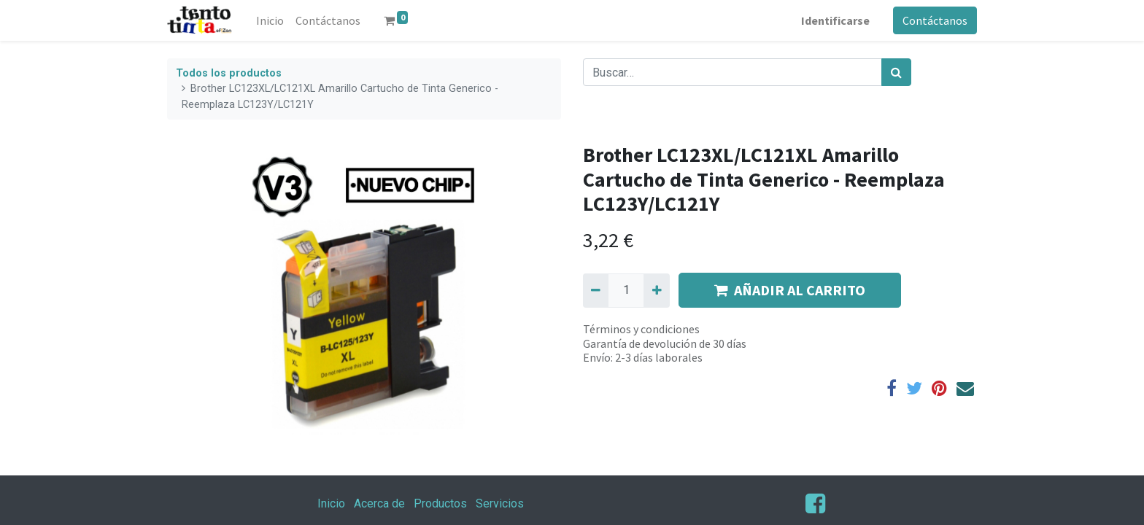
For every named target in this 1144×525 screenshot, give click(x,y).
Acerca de (379, 503)
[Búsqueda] (896, 72)
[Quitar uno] (595, 290)
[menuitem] (270, 20)
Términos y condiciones (641, 329)
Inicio (331, 503)
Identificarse (835, 20)
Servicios (500, 503)
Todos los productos (229, 73)
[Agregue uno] (656, 290)
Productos (440, 503)
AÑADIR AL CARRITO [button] (789, 290)
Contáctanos (935, 20)
